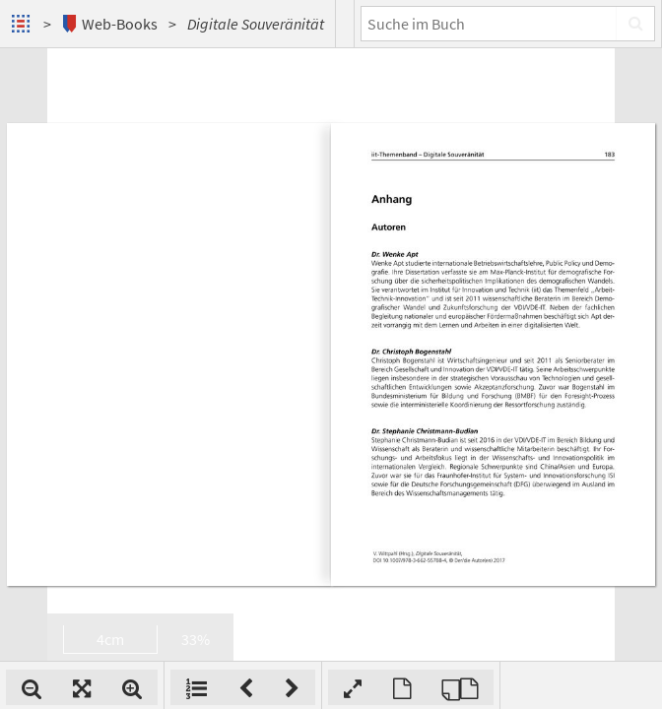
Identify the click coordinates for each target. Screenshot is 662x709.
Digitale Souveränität (255, 23)
